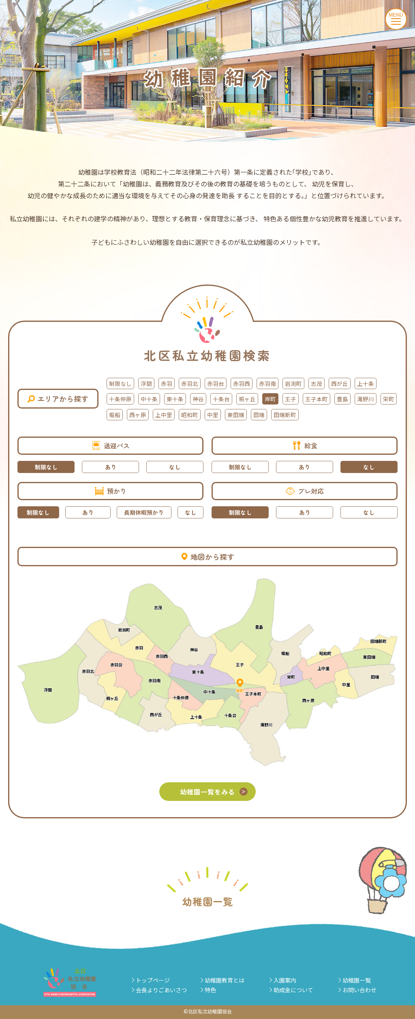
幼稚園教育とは (224, 980)
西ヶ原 (137, 415)
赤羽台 (215, 383)
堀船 (114, 415)
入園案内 (285, 980)
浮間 (146, 383)
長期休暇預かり (144, 512)
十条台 (221, 399)
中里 (212, 415)
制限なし (120, 383)
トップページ (153, 980)
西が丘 (339, 383)
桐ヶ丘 (247, 399)
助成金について (293, 990)
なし (174, 467)
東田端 (235, 415)
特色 (210, 990)
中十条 (149, 399)
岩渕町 (293, 383)
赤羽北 (189, 383)
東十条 (175, 399)
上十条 (365, 383)
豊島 (342, 399)
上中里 (163, 415)
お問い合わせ (359, 990)
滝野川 (365, 399)
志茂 (316, 383)
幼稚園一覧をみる (215, 791)
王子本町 (316, 399)
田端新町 (285, 415)
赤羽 (166, 383)
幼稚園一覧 (356, 980)
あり (110, 467)
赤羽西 (241, 383)
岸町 (270, 399)
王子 (290, 399)
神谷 (198, 399)
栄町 (388, 399)
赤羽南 (267, 383)
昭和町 (189, 415)
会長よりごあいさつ (161, 990)
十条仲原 (120, 399)
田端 (259, 415)
